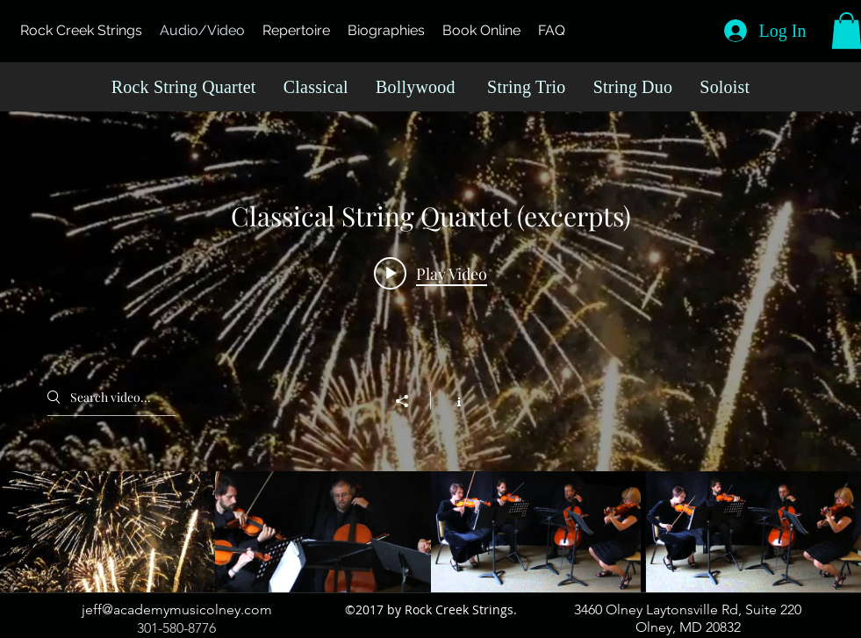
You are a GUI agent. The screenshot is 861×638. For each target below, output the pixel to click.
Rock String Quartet (183, 87)
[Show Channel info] (450, 400)
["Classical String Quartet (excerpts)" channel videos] (430, 531)
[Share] (410, 401)
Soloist (725, 87)
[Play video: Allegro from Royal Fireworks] (430, 272)
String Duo (632, 87)
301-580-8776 (176, 628)
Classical (315, 87)
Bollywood (416, 87)
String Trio (526, 87)
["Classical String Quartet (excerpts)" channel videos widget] (430, 351)
